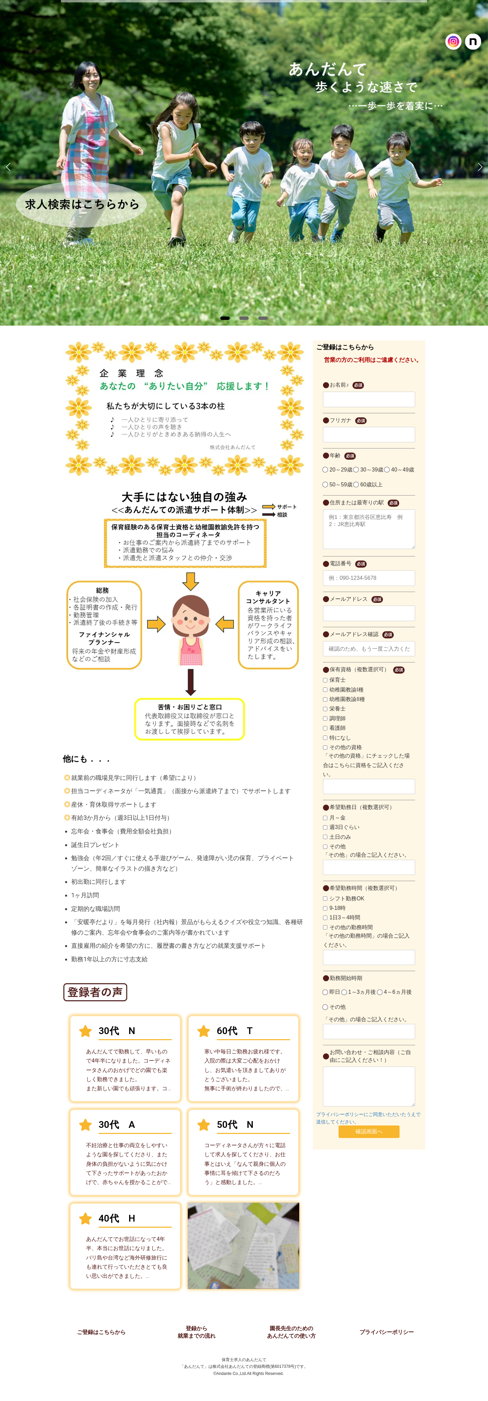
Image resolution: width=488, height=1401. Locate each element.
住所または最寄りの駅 (364, 503)
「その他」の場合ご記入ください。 (366, 861)
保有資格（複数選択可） (367, 676)
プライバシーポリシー (387, 1332)
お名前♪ (347, 385)
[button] (225, 318)
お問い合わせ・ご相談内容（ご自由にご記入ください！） (370, 1062)
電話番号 (348, 570)
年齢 (342, 456)
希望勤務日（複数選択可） (362, 814)
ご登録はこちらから (101, 1332)
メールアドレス (356, 606)
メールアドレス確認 (361, 641)
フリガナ (348, 420)
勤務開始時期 (346, 985)
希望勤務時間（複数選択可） (365, 895)
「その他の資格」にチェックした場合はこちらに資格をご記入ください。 (366, 772)
